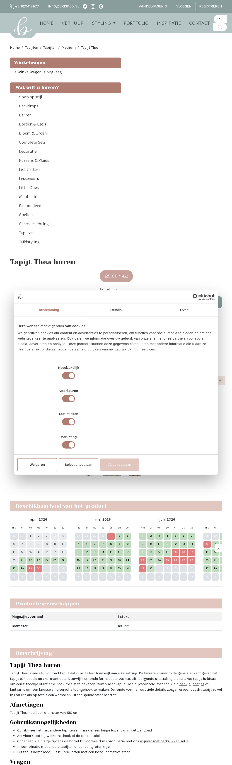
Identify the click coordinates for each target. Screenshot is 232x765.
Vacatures (61, 723)
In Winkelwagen (197, 105)
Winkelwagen (29, 65)
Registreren (210, 6)
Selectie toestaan (116, 430)
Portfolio (141, 23)
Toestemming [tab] (48, 345)
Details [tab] (116, 345)
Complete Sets (32, 157)
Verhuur (78, 23)
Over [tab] (184, 345)
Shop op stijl (30, 112)
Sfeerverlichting (34, 238)
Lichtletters (29, 184)
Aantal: (178, 93)
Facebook (148, 658)
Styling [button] (107, 23)
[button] (52, 112)
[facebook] (85, 6)
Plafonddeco (30, 220)
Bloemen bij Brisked (113, 685)
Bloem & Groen (33, 148)
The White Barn (65, 731)
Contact (204, 23)
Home (51, 23)
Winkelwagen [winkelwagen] (153, 6)
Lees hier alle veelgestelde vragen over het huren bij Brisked (115, 587)
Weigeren (49, 430)
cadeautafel (144, 441)
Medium (69, 50)
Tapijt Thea (90, 50)
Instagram (148, 666)
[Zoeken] (225, 27)
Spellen (26, 229)
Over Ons (60, 658)
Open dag (61, 679)
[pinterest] (101, 6)
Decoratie (28, 166)
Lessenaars (29, 193)
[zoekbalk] (225, 19)
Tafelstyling (29, 257)
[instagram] (93, 6)
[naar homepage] (25, 28)
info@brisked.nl (61, 6)
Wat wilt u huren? (26, 99)
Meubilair (28, 211)
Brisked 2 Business (69, 701)
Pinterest (147, 674)
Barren (25, 130)
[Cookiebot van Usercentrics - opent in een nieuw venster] (195, 331)
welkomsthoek (113, 441)
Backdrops (28, 121)
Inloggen (183, 6)
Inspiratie (174, 23)
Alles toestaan (182, 430)
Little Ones (29, 202)
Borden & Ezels (32, 139)
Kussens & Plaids (34, 175)
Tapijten (31, 50)
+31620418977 (24, 6)
